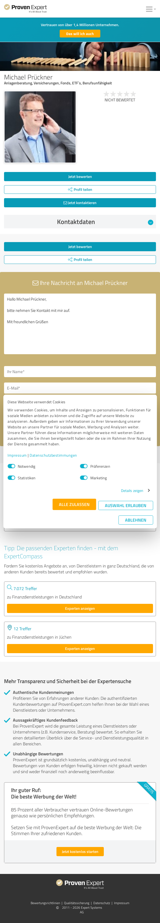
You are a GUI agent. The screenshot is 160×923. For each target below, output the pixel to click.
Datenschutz (101, 903)
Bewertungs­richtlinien (45, 903)
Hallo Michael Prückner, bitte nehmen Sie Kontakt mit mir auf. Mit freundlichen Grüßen (80, 324)
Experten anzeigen (80, 608)
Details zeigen (132, 490)
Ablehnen (135, 520)
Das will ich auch (80, 33)
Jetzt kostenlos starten (80, 851)
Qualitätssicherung (76, 903)
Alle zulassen (74, 504)
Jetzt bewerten (80, 176)
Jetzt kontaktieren (80, 202)
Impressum (17, 455)
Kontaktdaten (105, 221)
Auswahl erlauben (125, 505)
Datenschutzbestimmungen (53, 455)
